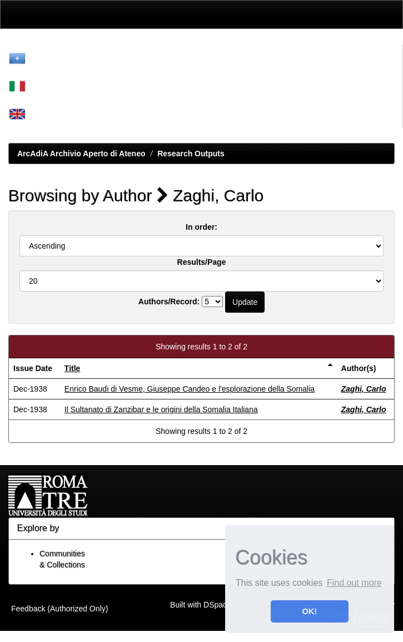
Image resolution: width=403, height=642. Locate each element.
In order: (201, 227)
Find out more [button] (354, 582)
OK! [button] (309, 611)
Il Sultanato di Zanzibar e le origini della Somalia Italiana (161, 409)
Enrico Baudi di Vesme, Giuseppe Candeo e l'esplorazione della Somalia (189, 388)
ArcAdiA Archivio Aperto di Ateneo (81, 153)
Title (72, 368)
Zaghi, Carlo (363, 388)
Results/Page (201, 262)
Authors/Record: (169, 301)
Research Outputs (191, 153)
